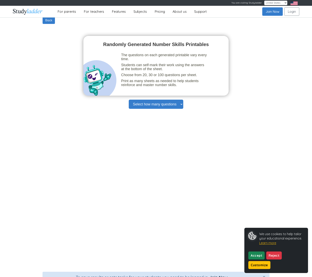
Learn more (267, 243)
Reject (274, 255)
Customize (259, 265)
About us (180, 11)
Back (48, 20)
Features (119, 11)
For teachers (94, 11)
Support (200, 11)
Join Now (272, 12)
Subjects (140, 11)
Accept (256, 255)
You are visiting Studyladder (246, 2)
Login (292, 12)
